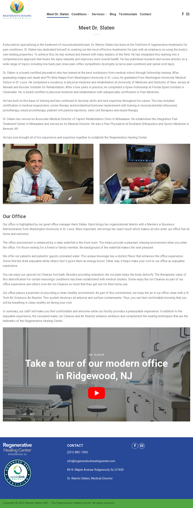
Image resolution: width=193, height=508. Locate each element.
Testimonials (128, 14)
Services (99, 14)
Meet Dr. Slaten (58, 14)
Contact (145, 14)
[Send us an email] (187, 14)
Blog (113, 14)
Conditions (80, 14)
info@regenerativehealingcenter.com (91, 461)
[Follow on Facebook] (182, 14)
